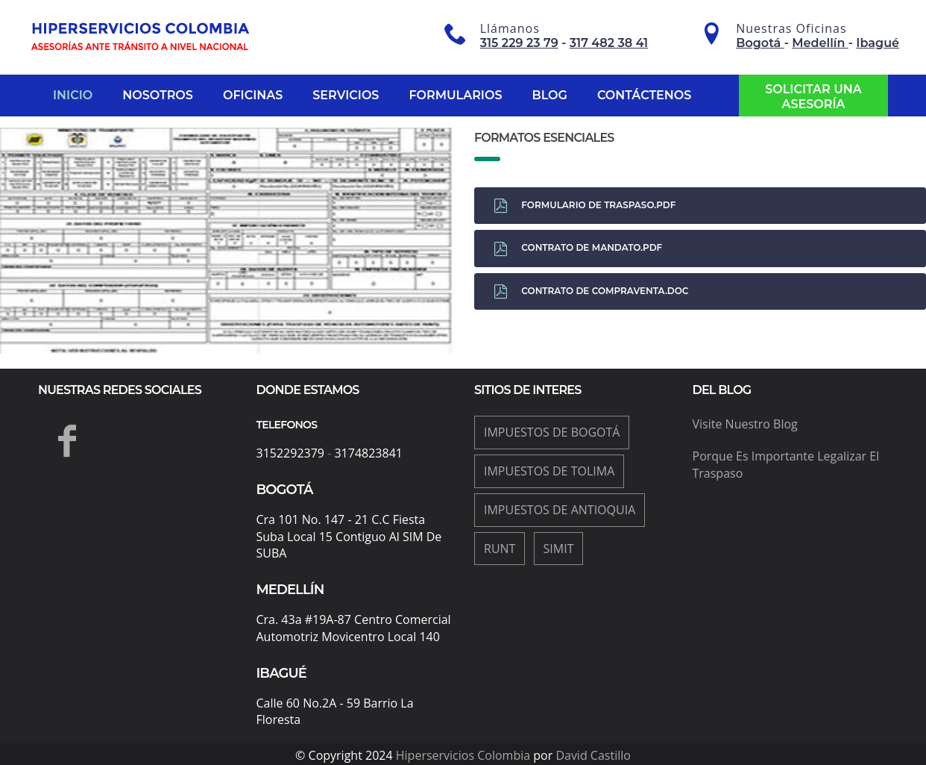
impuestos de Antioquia (559, 510)
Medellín (820, 43)
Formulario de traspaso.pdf (584, 206)
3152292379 (290, 453)
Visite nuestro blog (745, 424)
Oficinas (253, 95)
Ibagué (877, 43)
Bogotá (760, 43)
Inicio (72, 95)
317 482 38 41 (609, 43)
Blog (549, 95)
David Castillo (593, 755)
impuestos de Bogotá (552, 432)
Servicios (345, 95)
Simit (559, 548)
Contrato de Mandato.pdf (578, 249)
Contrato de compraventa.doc (591, 291)
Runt (499, 548)
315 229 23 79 (519, 43)
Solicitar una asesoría (813, 96)
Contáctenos (644, 95)
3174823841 (368, 453)
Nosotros (157, 95)
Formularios (455, 95)
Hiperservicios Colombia (463, 755)
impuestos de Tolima (549, 471)
